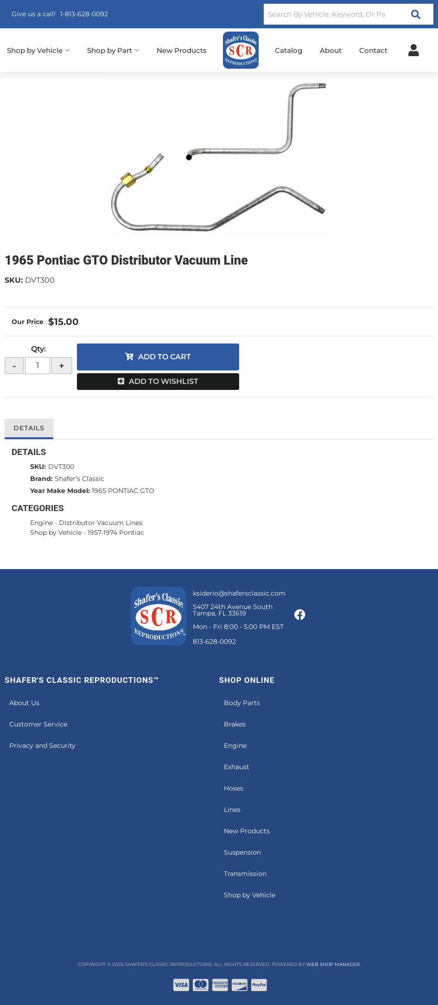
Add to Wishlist (163, 381)
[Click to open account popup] (414, 50)
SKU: (14, 280)
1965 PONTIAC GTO (123, 490)
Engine (41, 523)
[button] (348, 14)
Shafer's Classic (79, 478)
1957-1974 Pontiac (116, 532)
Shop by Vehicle (56, 532)
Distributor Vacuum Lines (100, 523)
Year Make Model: (60, 490)
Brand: (41, 478)
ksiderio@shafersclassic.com (239, 593)
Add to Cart (164, 356)
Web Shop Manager (333, 964)
